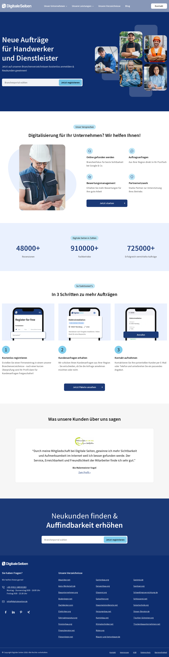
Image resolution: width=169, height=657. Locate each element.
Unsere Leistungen (81, 6)
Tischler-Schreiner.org (143, 617)
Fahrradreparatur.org (67, 617)
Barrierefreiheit (161, 652)
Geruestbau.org (103, 586)
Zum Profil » (84, 475)
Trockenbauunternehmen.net (146, 624)
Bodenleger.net (65, 598)
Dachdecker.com (65, 605)
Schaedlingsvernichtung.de (145, 592)
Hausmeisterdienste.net (107, 605)
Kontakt (159, 6)
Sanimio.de (138, 579)
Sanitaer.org (139, 586)
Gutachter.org (102, 598)
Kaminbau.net (102, 617)
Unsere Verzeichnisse (109, 6)
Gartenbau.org (102, 579)
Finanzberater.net (66, 630)
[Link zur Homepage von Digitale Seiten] (16, 5)
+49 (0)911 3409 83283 (16, 587)
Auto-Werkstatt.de (66, 586)
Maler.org (100, 630)
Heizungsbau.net (103, 611)
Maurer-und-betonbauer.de (108, 636)
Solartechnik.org (141, 605)
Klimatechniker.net (104, 624)
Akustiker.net (64, 579)
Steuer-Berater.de (141, 611)
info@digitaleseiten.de (17, 601)
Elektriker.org (64, 611)
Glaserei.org (101, 592)
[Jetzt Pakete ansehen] (84, 390)
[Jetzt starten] (106, 206)
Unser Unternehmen (54, 6)
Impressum (124, 652)
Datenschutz (146, 652)
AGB (134, 652)
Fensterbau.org (65, 624)
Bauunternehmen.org (68, 592)
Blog (127, 6)
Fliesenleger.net (65, 636)
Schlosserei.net (140, 598)
